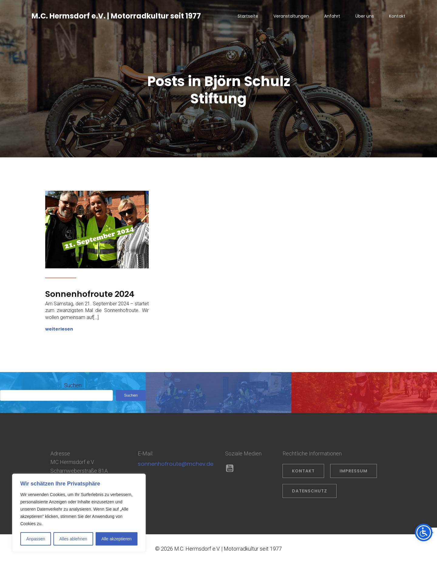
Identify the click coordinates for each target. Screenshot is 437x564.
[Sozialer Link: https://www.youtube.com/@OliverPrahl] (232, 469)
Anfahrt (332, 17)
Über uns (364, 17)
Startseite (248, 17)
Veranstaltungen (291, 17)
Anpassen (35, 538)
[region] (79, 513)
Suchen (73, 386)
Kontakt (397, 17)
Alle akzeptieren (116, 538)
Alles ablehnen (73, 538)
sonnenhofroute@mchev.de (175, 465)
